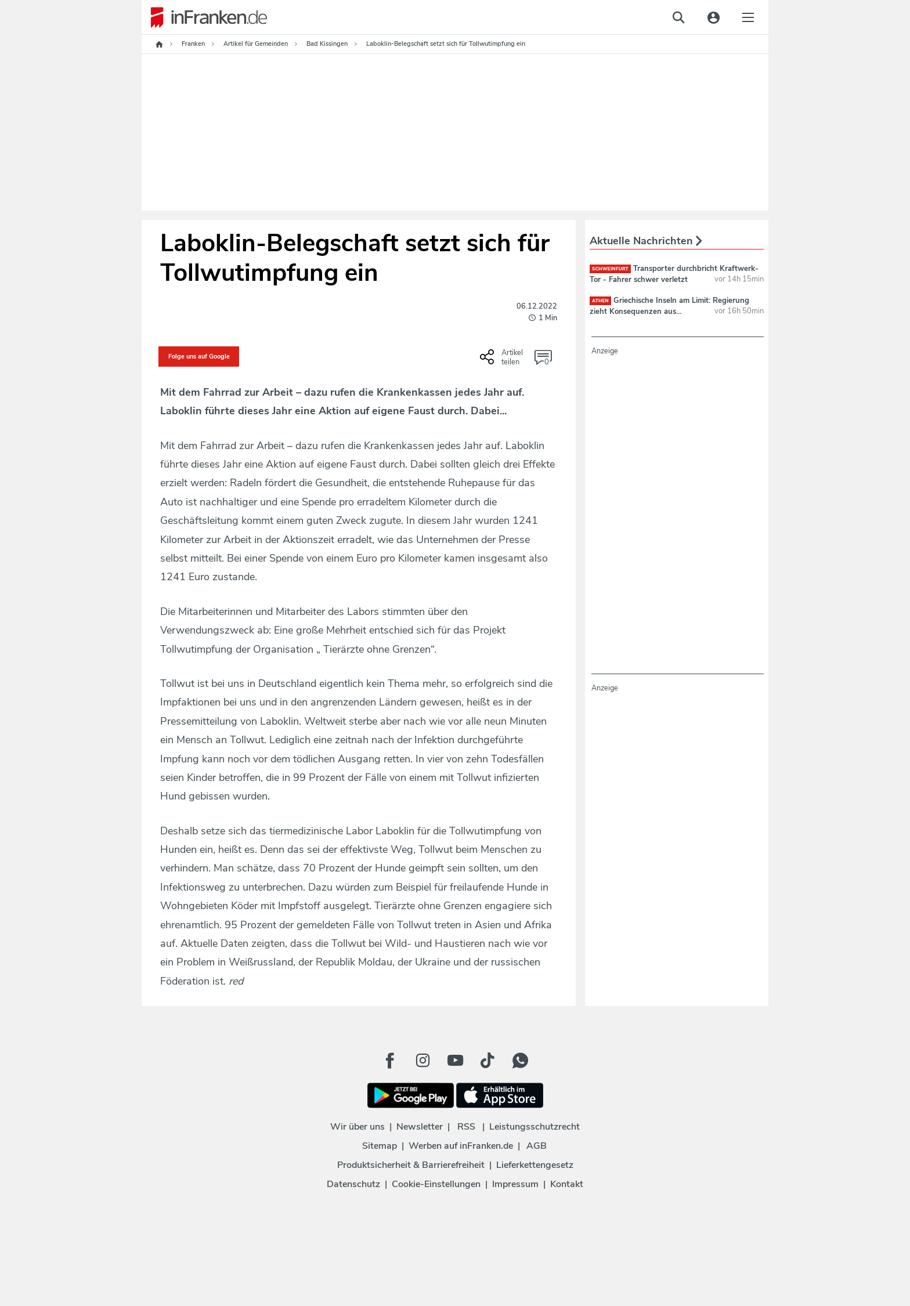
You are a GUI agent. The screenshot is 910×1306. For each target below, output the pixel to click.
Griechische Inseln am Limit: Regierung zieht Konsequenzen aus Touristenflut (669, 311)
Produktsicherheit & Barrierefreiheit (411, 1165)
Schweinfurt (610, 269)
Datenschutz (353, 1184)
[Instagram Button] (422, 1061)
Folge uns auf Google (199, 356)
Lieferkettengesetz (534, 1165)
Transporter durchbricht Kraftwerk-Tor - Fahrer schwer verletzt (674, 273)
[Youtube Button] (455, 1061)
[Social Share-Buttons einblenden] (502, 361)
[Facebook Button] (390, 1061)
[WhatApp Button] (520, 1061)
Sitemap (379, 1145)
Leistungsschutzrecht (534, 1126)
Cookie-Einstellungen (436, 1184)
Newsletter (419, 1126)
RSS (466, 1126)
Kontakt (566, 1184)
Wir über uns (357, 1126)
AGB (536, 1145)
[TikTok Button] (487, 1061)
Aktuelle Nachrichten (646, 241)
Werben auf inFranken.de (461, 1145)
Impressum (515, 1184)
